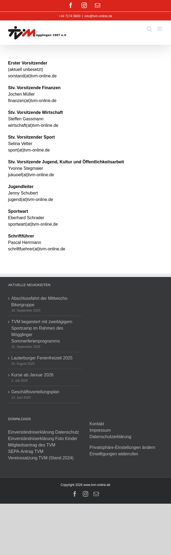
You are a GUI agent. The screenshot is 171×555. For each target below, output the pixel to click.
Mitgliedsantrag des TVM (31, 445)
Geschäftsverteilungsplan (35, 392)
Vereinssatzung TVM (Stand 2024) (40, 458)
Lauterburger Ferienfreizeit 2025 (42, 358)
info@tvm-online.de (98, 16)
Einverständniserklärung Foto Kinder (42, 438)
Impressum (100, 430)
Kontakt (97, 423)
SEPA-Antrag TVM (25, 451)
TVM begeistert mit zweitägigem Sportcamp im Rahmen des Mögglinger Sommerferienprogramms (41, 331)
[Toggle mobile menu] (160, 29)
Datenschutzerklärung (110, 436)
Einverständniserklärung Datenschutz (43, 432)
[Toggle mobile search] (149, 29)
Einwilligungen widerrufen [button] (114, 454)
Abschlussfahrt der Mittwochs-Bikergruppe (39, 301)
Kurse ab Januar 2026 (32, 375)
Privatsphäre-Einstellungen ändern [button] (122, 447)
